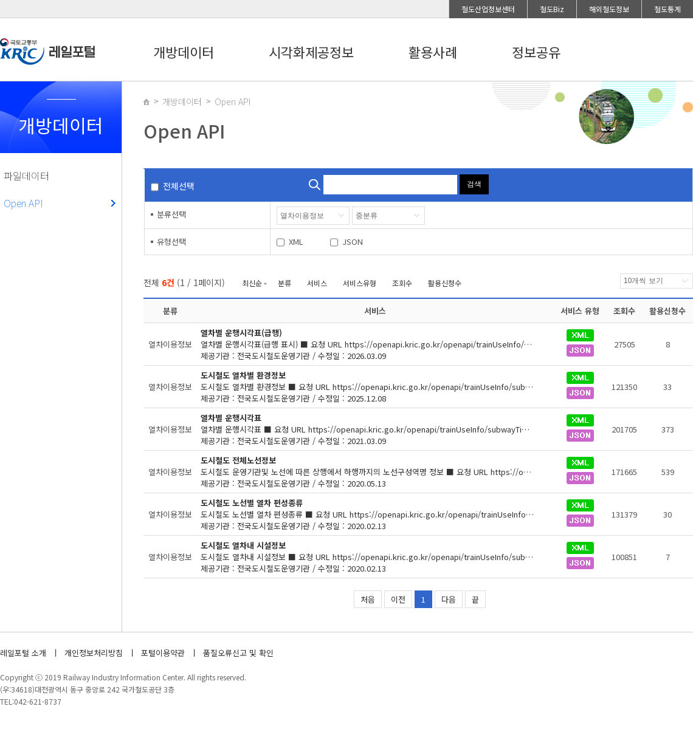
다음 (448, 599)
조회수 (402, 283)
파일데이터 (26, 175)
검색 (474, 184)
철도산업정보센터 (488, 9)
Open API (23, 203)
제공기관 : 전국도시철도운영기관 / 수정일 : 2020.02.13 (375, 514)
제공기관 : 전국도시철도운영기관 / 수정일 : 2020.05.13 (375, 471)
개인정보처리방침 (93, 652)
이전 (398, 599)
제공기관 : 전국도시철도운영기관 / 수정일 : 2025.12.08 (375, 386)
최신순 (252, 283)
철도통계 (667, 9)
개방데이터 (183, 51)
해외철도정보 (609, 9)
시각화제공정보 (311, 51)
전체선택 (179, 186)
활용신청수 (444, 283)
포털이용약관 (163, 652)
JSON (352, 241)
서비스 (317, 283)
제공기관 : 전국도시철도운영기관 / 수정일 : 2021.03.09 (375, 429)
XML (296, 241)
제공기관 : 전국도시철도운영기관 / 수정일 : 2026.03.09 (375, 344)
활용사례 (433, 51)
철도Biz (552, 9)
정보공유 (536, 51)
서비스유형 (359, 283)
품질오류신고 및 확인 (238, 652)
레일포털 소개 (23, 652)
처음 (367, 599)
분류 (284, 283)
